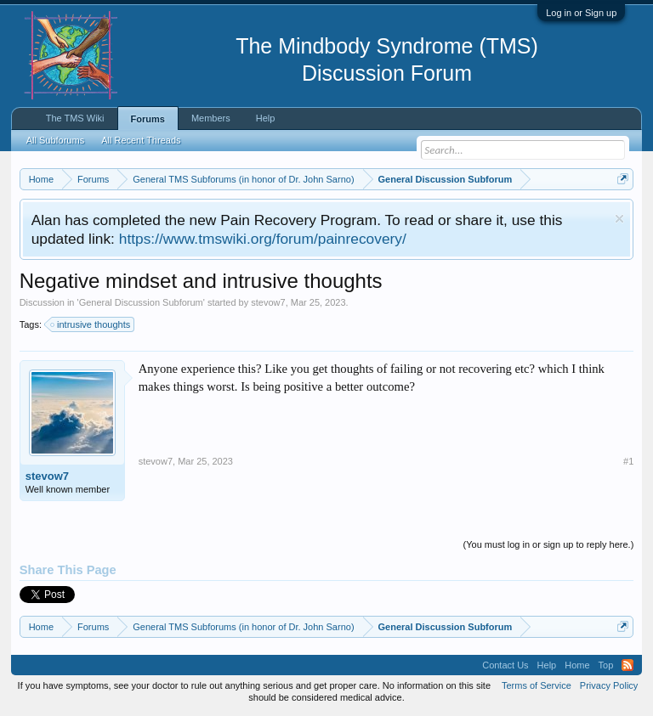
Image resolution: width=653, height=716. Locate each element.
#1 (628, 461)
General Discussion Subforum (141, 302)
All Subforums (55, 140)
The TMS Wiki (75, 118)
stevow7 (268, 302)
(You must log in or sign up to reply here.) (548, 544)
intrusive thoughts (91, 324)
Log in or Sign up (581, 13)
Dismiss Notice (619, 218)
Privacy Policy (609, 685)
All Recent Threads (140, 140)
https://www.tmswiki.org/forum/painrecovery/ (262, 238)
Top (606, 665)
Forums (148, 119)
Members (210, 118)
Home (577, 665)
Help (265, 118)
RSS (627, 665)
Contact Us (505, 665)
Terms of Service (536, 685)
